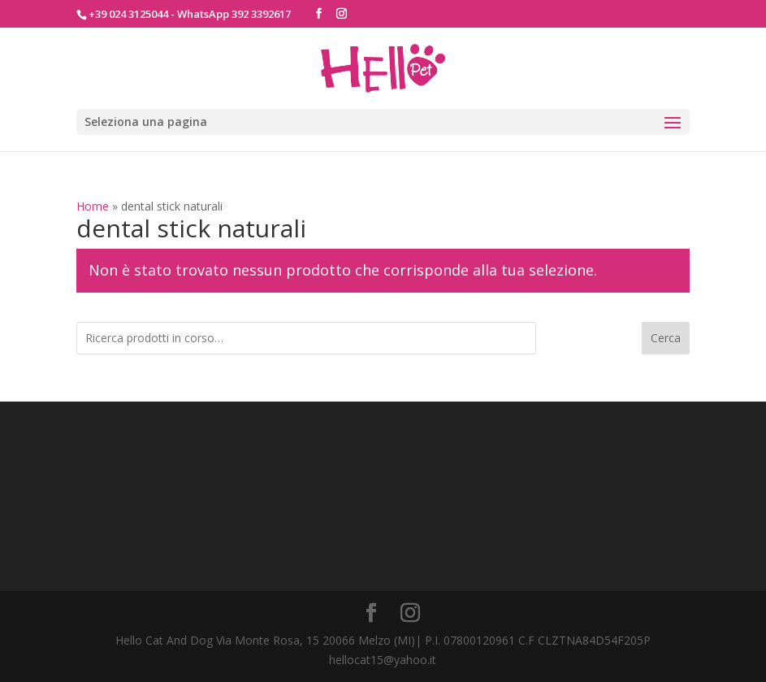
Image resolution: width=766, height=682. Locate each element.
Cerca (666, 337)
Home (92, 206)
